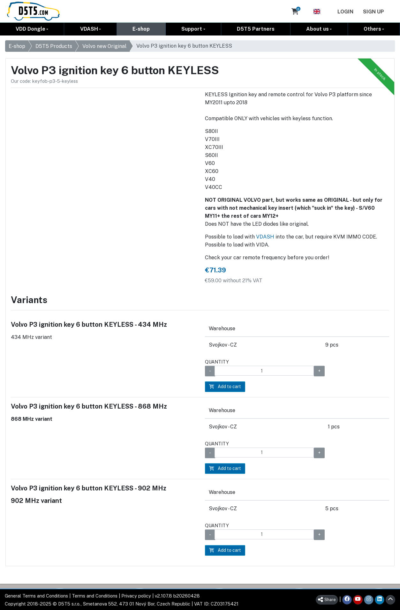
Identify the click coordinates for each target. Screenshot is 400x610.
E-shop (141, 29)
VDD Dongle (30, 29)
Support (191, 29)
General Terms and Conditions (36, 595)
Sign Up (373, 12)
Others (372, 29)
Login (345, 12)
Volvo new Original (104, 46)
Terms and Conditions (94, 595)
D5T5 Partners (256, 29)
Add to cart (225, 386)
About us (317, 29)
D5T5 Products (53, 46)
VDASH (89, 29)
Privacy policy (136, 595)
